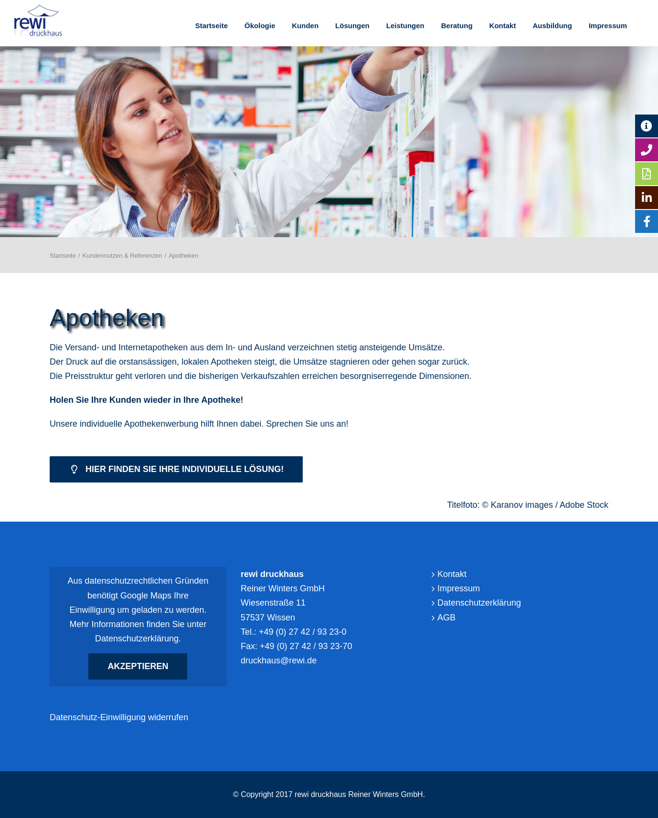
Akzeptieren (137, 666)
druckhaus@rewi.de (279, 660)
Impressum (458, 588)
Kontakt (452, 574)
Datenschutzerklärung (137, 638)
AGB (446, 617)
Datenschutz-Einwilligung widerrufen (119, 717)
